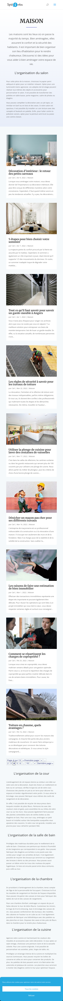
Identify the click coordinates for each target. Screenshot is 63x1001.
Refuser (31, 995)
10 (27, 763)
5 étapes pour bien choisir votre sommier (29, 240)
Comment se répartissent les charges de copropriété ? (27, 655)
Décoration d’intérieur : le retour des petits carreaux (30, 172)
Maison (30, 178)
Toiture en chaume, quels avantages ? (25, 727)
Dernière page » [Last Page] (45, 763)
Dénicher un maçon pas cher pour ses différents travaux (30, 519)
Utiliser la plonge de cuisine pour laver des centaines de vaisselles (30, 451)
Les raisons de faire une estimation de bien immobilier (31, 587)
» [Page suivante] (34, 763)
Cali (13, 178)
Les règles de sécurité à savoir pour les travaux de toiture (31, 383)
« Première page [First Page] (31, 760)
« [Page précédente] (41, 760)
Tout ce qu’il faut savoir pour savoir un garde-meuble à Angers (31, 312)
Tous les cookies (31, 989)
